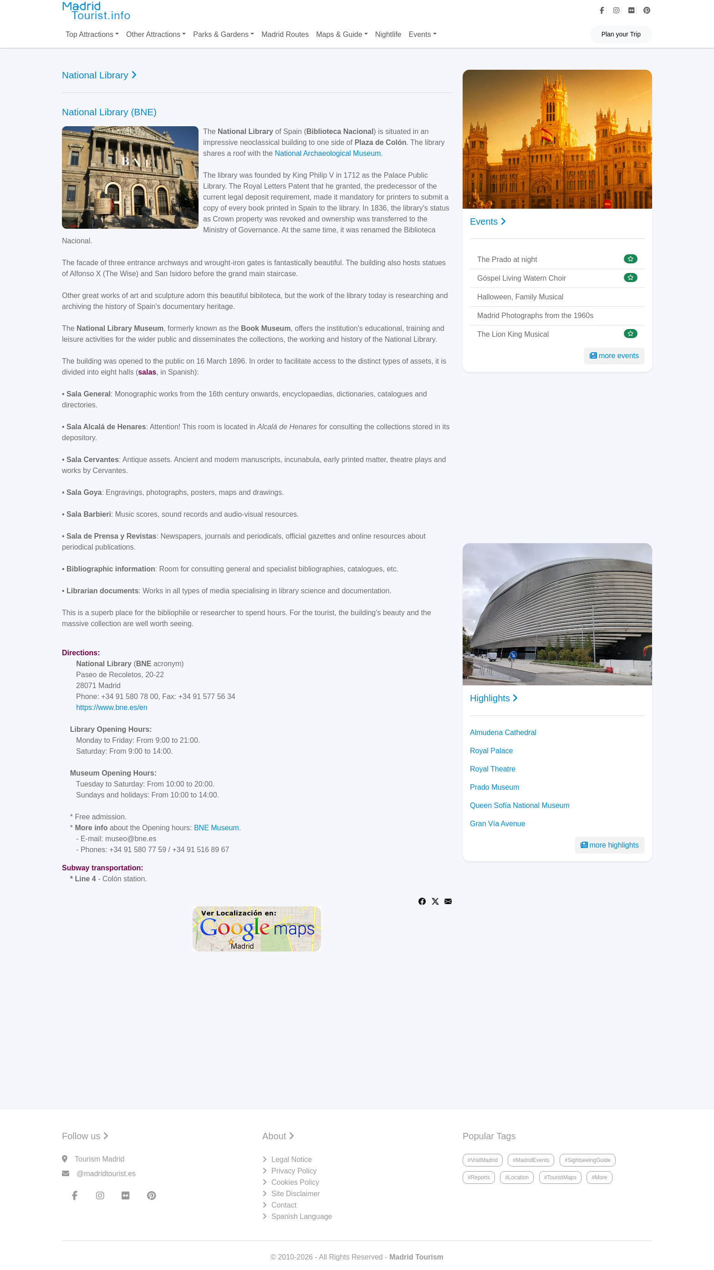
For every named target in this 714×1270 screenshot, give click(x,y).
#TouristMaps (560, 1177)
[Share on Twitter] (435, 901)
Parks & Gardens (221, 34)
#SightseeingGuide (588, 1160)
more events (614, 356)
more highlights (610, 845)
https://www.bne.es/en (112, 707)
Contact (283, 1205)
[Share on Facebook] (422, 901)
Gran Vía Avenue (497, 824)
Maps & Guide (339, 34)
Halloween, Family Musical (520, 297)
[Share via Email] (448, 901)
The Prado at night (507, 259)
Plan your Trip (621, 34)
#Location (517, 1177)
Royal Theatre (492, 769)
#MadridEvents (531, 1160)
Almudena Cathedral (503, 732)
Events (420, 34)
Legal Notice (291, 1159)
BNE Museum (216, 828)
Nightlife (388, 34)
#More (599, 1177)
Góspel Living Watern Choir (521, 278)
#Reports (479, 1177)
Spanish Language (301, 1216)
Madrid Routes (285, 34)
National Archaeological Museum (328, 153)
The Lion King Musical (513, 334)
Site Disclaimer (295, 1194)
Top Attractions (89, 34)
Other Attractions (153, 34)
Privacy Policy (294, 1171)
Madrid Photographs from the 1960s (535, 315)
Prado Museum (495, 787)
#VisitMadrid (483, 1160)
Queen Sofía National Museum (520, 805)
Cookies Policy (295, 1182)
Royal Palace (491, 751)
